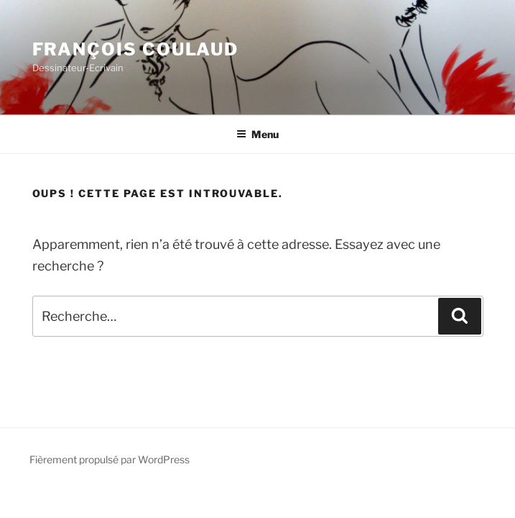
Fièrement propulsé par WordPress (109, 459)
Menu (257, 134)
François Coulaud (135, 49)
